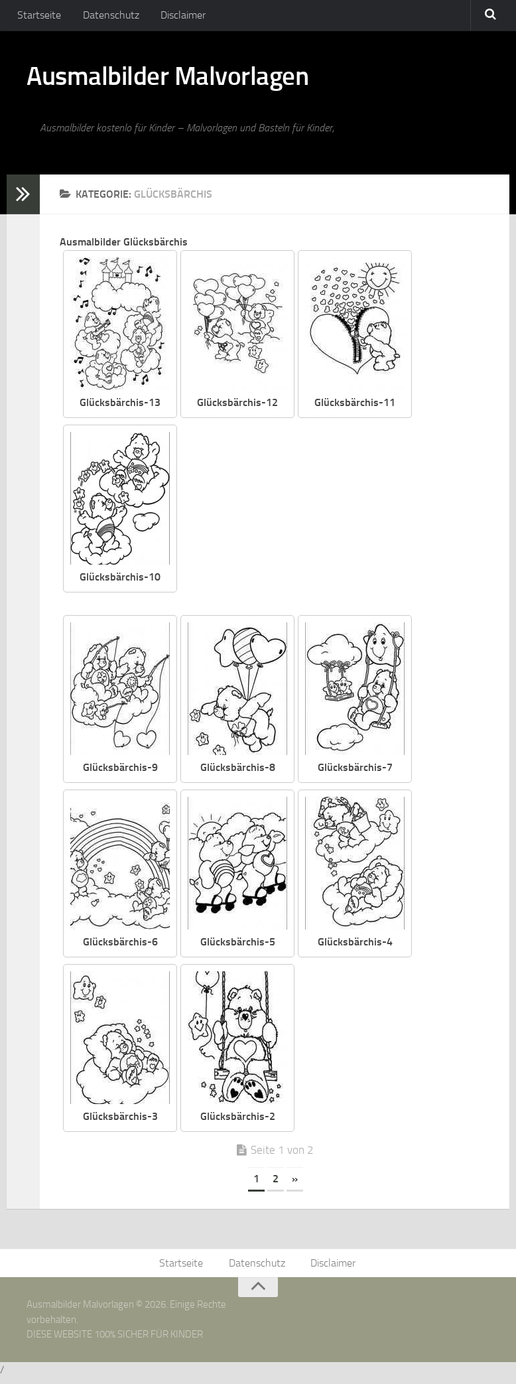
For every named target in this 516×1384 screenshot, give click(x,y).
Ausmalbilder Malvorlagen (179, 79)
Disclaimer (175, 16)
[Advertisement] (343, 522)
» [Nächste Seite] (295, 1183)
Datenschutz (106, 16)
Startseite (38, 16)
